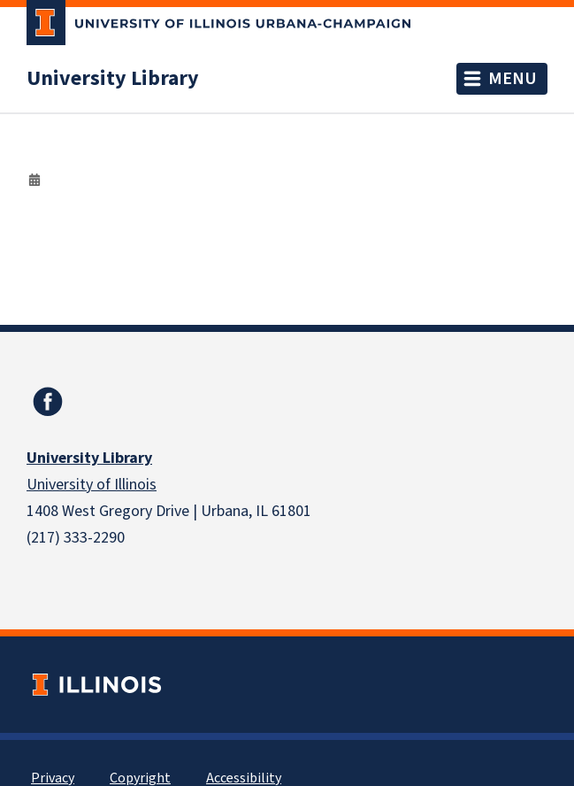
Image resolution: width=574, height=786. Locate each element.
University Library (113, 79)
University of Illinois (92, 485)
